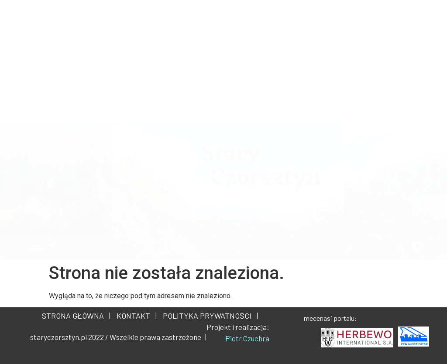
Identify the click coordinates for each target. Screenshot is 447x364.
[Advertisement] (223, 61)
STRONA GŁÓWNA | (76, 315)
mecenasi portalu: (330, 318)
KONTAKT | (135, 315)
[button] (33, 248)
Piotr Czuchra (247, 338)
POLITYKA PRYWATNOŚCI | (208, 315)
